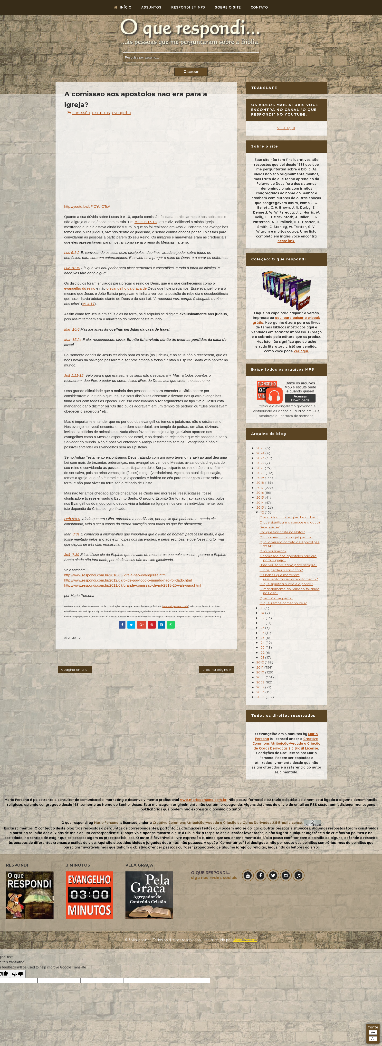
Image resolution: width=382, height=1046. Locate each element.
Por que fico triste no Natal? (282, 532)
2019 (260, 477)
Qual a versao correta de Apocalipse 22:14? (289, 544)
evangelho (121, 112)
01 (262, 657)
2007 (260, 687)
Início (123, 7)
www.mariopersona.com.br (175, 606)
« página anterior (75, 669)
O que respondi (74, 822)
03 (263, 647)
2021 (260, 468)
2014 (260, 502)
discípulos (101, 112)
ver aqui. (301, 351)
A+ (373, 1032)
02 (263, 652)
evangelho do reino (80, 288)
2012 (260, 662)
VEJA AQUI (286, 128)
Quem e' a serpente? (276, 598)
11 (262, 608)
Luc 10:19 (72, 268)
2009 (261, 677)
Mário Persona (245, 940)
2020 (261, 473)
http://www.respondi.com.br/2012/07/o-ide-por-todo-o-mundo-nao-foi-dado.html (128, 580)
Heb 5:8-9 (72, 519)
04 (263, 642)
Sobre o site (228, 7)
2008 (261, 682)
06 (262, 633)
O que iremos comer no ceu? (282, 603)
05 (263, 637)
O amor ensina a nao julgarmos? (286, 537)
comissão (81, 112)
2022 (260, 463)
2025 (260, 448)
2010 (260, 672)
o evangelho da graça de (126, 288)
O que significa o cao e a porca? (286, 584)
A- (372, 1038)
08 (263, 623)
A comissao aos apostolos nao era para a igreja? (287, 558)
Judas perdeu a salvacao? (281, 570)
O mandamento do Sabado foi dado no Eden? (289, 591)
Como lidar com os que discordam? (288, 517)
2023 (260, 458)
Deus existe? (269, 527)
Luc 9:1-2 (72, 252)
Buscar (191, 72)
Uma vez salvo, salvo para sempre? (288, 565)
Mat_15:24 (73, 339)
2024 (260, 453)
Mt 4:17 (88, 304)
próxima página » (216, 669)
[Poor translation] (18, 974)
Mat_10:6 (72, 329)
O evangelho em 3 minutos (278, 734)
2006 (260, 692)
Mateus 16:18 (145, 222)
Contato (259, 7)
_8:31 (75, 534)
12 (262, 512)
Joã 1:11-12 (74, 375)
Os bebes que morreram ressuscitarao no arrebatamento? (288, 577)
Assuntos (151, 7)
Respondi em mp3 (188, 7)
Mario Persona (106, 822)
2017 (260, 487)
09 (263, 618)
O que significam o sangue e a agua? (289, 522)
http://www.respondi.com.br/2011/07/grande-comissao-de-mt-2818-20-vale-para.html (132, 585)
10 (262, 613)
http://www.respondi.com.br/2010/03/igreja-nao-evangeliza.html (115, 575)
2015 (260, 497)
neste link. (286, 241)
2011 (260, 667)
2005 (261, 697)
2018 (260, 482)
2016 (260, 492)
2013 (260, 507)
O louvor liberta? (272, 551)
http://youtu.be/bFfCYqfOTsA (87, 206)
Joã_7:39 (71, 555)
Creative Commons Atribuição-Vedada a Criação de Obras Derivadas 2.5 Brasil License (286, 743)
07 (262, 627)
